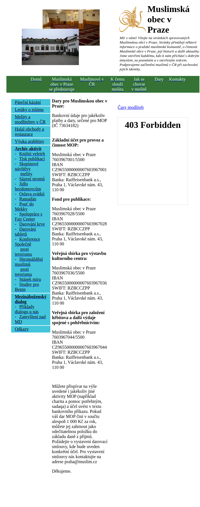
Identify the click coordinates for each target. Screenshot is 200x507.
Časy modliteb (131, 107)
